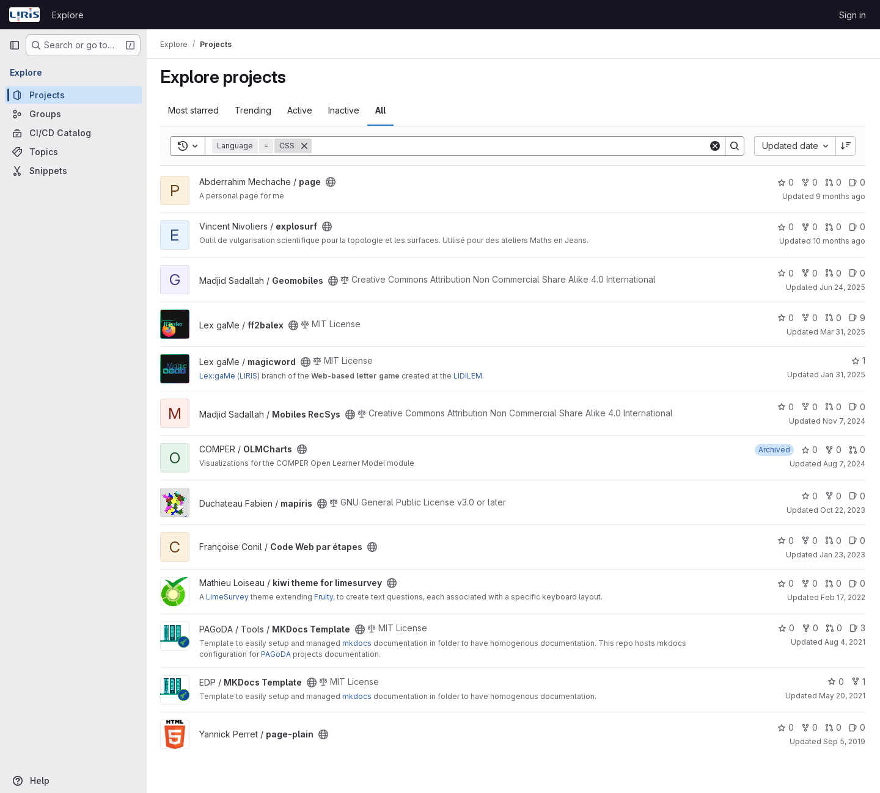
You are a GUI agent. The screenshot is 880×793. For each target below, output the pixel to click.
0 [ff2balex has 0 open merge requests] (833, 318)
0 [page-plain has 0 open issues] (857, 727)
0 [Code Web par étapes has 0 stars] (785, 540)
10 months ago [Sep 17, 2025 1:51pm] (839, 240)
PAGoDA (277, 654)
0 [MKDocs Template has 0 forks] (810, 628)
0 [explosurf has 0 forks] (809, 227)
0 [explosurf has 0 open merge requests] (833, 227)
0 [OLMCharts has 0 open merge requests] (857, 449)
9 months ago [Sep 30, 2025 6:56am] (840, 196)
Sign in (852, 15)
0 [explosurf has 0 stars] (785, 227)
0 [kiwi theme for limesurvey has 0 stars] (785, 583)
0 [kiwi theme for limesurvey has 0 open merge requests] (833, 583)
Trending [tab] (254, 110)
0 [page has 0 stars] (785, 182)
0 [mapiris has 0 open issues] (857, 496)
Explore (68, 15)
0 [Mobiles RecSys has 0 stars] (785, 407)
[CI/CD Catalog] (73, 133)
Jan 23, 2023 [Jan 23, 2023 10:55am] (842, 554)
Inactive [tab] (345, 110)
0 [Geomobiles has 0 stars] (785, 273)
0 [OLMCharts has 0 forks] (833, 449)
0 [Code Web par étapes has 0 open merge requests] (833, 540)
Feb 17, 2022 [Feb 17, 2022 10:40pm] (843, 597)
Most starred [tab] (194, 110)
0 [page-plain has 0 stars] (785, 727)
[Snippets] (73, 170)
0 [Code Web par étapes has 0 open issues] (857, 540)
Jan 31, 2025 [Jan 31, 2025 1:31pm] (843, 374)
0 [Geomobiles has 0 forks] (809, 273)
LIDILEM (469, 375)
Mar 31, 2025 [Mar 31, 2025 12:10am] (842, 331)
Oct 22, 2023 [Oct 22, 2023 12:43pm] (842, 510)
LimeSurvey (228, 596)
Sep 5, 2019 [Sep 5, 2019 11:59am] (844, 741)
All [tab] (381, 110)
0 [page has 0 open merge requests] (833, 182)
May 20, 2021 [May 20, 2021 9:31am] (842, 695)
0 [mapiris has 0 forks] (833, 496)
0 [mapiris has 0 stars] (809, 496)
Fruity (324, 596)
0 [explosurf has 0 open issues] (857, 227)
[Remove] (305, 146)
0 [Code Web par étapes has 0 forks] (809, 540)
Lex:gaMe (218, 375)
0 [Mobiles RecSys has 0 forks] (809, 407)
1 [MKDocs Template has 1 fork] (858, 681)
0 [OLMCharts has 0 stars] (809, 449)
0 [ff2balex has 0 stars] (785, 318)
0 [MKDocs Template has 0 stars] (786, 628)
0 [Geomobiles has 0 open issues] (857, 273)
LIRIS (249, 375)
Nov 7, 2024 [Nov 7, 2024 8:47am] (844, 420)
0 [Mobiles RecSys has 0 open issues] (857, 407)
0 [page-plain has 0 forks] (809, 727)
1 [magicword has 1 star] (858, 360)
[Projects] (73, 95)
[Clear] (715, 146)
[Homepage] (24, 14)
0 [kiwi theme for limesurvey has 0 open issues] (857, 583)
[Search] (510, 146)
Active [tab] (301, 110)
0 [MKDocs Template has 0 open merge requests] (834, 628)
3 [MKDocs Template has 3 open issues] (857, 628)
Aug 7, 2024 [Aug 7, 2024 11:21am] (844, 463)
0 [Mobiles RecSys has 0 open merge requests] (833, 407)
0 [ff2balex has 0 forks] (809, 318)
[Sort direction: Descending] (846, 146)
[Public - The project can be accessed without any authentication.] (332, 182)
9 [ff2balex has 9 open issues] (857, 318)
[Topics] (73, 152)
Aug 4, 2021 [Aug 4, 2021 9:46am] (844, 641)
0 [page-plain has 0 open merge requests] (833, 727)
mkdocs (358, 643)
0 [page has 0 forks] (809, 182)
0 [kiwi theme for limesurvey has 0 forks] (809, 583)
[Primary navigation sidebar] (14, 45)
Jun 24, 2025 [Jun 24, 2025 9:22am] (842, 287)
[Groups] (73, 114)
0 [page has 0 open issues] (857, 182)
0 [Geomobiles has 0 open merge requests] (833, 273)
